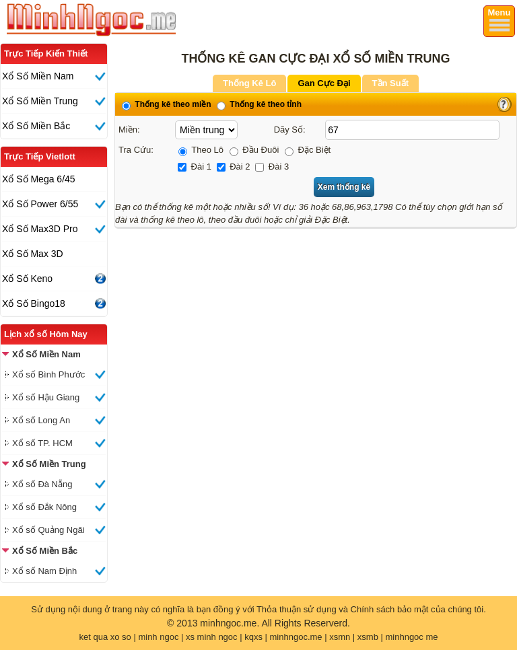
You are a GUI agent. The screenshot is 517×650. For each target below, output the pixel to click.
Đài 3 (272, 166)
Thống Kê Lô (250, 83)
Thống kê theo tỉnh (259, 104)
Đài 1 (194, 166)
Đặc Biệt (308, 150)
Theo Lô (200, 150)
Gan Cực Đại (324, 83)
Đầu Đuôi (254, 150)
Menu (499, 12)
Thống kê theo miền (166, 104)
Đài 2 (233, 166)
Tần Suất (390, 83)
